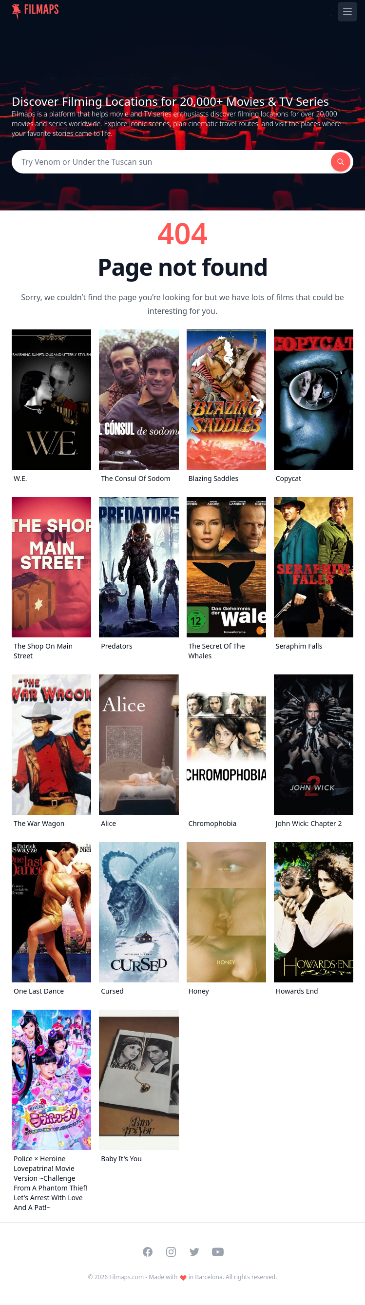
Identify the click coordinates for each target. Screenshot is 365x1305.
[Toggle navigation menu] (347, 11)
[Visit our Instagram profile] (171, 1252)
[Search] (171, 161)
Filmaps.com (126, 1277)
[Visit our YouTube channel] (218, 1252)
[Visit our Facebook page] (148, 1252)
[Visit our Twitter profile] (194, 1252)
